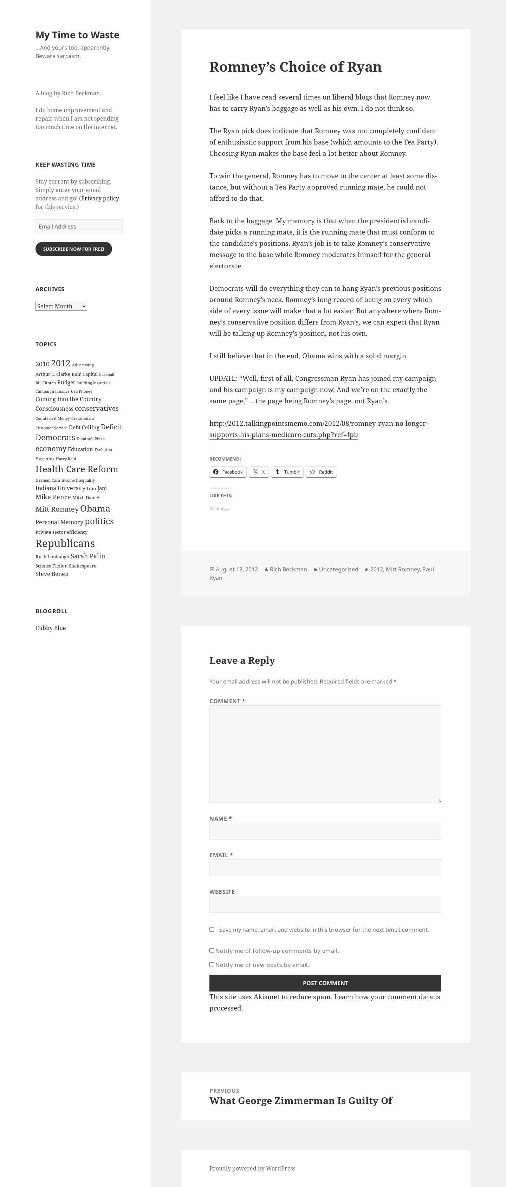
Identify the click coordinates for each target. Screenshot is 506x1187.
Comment (227, 701)
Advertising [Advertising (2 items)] (83, 364)
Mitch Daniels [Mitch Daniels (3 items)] (87, 497)
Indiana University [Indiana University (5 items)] (60, 488)
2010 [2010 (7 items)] (42, 364)
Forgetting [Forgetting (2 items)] (44, 458)
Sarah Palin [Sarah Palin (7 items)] (88, 556)
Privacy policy (100, 198)
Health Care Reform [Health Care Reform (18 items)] (76, 469)
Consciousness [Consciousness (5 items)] (54, 408)
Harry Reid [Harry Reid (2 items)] (66, 458)
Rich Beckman (288, 569)
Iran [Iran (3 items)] (91, 488)
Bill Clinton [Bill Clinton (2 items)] (45, 382)
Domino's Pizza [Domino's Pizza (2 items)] (91, 438)
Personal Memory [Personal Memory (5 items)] (59, 522)
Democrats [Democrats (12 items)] (55, 437)
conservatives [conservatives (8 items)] (97, 408)
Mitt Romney (403, 569)
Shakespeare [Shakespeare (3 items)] (82, 566)
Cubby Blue (50, 628)
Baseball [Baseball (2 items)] (106, 374)
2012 (376, 569)
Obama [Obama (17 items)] (95, 508)
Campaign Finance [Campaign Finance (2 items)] (52, 391)
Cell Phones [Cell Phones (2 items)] (81, 391)
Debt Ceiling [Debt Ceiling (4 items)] (84, 427)
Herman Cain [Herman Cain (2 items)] (47, 480)
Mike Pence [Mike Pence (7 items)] (53, 497)
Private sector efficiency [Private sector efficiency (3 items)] (61, 532)
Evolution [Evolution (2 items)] (103, 449)
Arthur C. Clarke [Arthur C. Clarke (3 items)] (52, 374)
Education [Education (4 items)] (80, 449)
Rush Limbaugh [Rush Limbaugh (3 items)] (52, 556)
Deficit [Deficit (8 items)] (111, 426)
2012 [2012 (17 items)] (61, 363)
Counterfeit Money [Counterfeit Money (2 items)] (52, 418)
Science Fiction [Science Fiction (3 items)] (51, 566)
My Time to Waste (77, 34)
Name (220, 818)
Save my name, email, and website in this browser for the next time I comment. (324, 929)
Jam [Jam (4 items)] (102, 488)
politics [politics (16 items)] (99, 521)
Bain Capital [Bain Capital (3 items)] (85, 374)
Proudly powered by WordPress (252, 1168)
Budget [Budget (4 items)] (66, 382)
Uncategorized (338, 569)
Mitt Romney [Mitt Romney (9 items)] (57, 509)
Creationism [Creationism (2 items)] (82, 418)
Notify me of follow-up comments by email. (277, 951)
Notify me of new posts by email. (262, 965)
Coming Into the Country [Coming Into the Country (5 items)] (68, 399)
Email (221, 855)
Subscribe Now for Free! (73, 249)
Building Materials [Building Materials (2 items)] (93, 382)
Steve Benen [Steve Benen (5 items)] (52, 574)
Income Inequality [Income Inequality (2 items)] (78, 480)
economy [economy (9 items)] (50, 448)
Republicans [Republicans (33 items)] (65, 543)
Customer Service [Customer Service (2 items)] (51, 427)
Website (222, 892)
